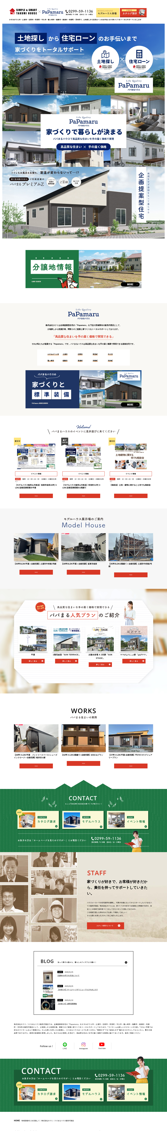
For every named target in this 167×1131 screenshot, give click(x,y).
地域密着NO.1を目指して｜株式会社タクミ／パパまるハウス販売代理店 (44, 1120)
